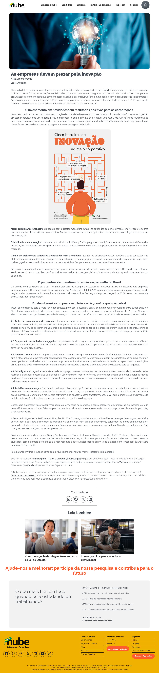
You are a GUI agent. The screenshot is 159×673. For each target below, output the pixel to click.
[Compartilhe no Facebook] (76, 499)
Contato (134, 5)
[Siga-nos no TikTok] (50, 654)
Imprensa (120, 5)
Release (135, 640)
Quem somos (86, 640)
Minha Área (111, 640)
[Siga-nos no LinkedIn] (35, 654)
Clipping (135, 643)
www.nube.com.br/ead (23, 475)
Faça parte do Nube (89, 643)
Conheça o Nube (49, 5)
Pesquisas (136, 647)
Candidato (67, 5)
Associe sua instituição (117, 649)
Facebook (32, 465)
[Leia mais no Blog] (51, 540)
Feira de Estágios (88, 654)
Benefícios (111, 643)
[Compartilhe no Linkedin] (90, 499)
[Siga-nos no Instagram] (14, 654)
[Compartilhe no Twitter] (83, 499)
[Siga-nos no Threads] (21, 654)
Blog (83, 647)
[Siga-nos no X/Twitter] (28, 654)
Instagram (40, 458)
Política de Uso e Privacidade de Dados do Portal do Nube (112, 665)
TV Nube (84, 651)
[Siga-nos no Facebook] (6, 654)
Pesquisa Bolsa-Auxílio (141, 651)
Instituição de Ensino (100, 5)
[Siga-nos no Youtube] (42, 654)
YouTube (124, 462)
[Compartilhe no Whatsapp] (69, 499)
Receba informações (143, 656)
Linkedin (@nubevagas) (69, 458)
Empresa (81, 5)
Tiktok (51, 458)
